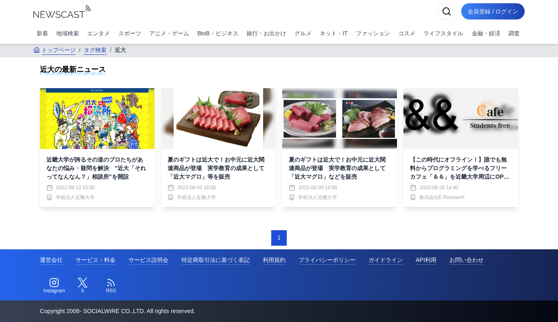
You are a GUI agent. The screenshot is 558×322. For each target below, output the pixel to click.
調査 (514, 33)
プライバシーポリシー (327, 260)
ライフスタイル (443, 33)
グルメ (303, 33)
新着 (42, 33)
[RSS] (111, 286)
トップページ (54, 50)
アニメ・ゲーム (169, 33)
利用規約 (274, 260)
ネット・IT (333, 33)
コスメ (406, 33)
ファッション (373, 33)
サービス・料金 (96, 260)
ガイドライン (385, 260)
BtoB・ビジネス (217, 33)
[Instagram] (54, 286)
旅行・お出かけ (266, 33)
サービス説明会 (148, 260)
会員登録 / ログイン (493, 11)
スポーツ (129, 33)
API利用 (426, 260)
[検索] (446, 11)
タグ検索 (95, 50)
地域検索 (67, 33)
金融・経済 (486, 33)
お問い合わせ (466, 260)
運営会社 (51, 260)
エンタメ (98, 33)
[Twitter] (82, 286)
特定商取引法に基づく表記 (215, 260)
